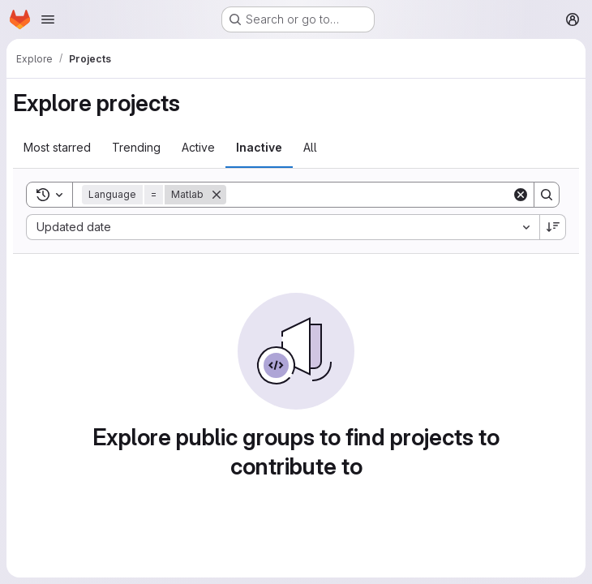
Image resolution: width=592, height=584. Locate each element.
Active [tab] (198, 147)
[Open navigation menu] (48, 19)
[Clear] (520, 194)
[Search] (369, 194)
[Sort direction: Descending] (553, 227)
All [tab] (310, 147)
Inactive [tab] (259, 147)
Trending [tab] (136, 147)
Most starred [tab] (57, 147)
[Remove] (216, 194)
